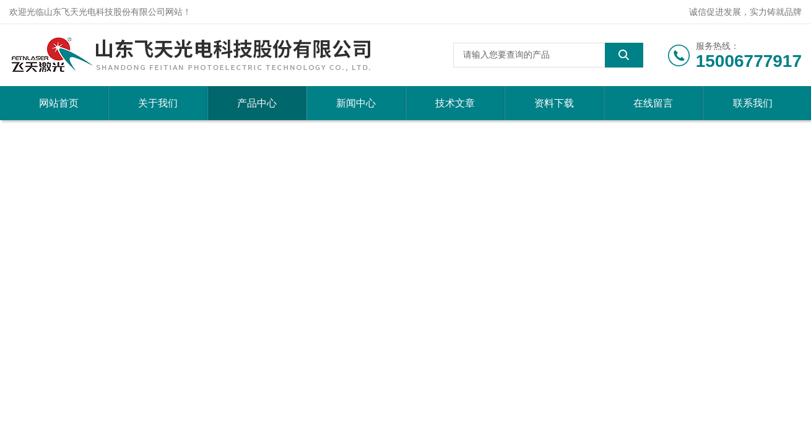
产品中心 (257, 103)
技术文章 (455, 103)
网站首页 (59, 103)
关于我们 (158, 103)
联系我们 (753, 103)
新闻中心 (356, 103)
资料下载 (554, 103)
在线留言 (653, 103)
